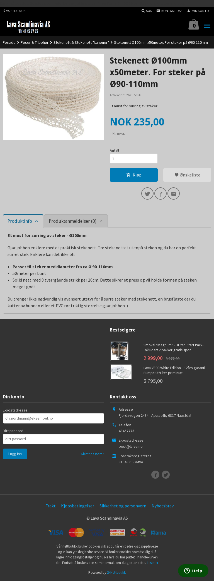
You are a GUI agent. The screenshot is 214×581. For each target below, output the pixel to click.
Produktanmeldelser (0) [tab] (72, 221)
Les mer (152, 562)
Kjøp (134, 175)
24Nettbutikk (116, 572)
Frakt (50, 506)
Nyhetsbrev (163, 506)
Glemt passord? (92, 454)
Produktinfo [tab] (20, 221)
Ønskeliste (187, 175)
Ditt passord (13, 430)
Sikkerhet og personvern (122, 506)
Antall (114, 150)
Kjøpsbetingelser (77, 506)
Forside (9, 42)
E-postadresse (15, 410)
